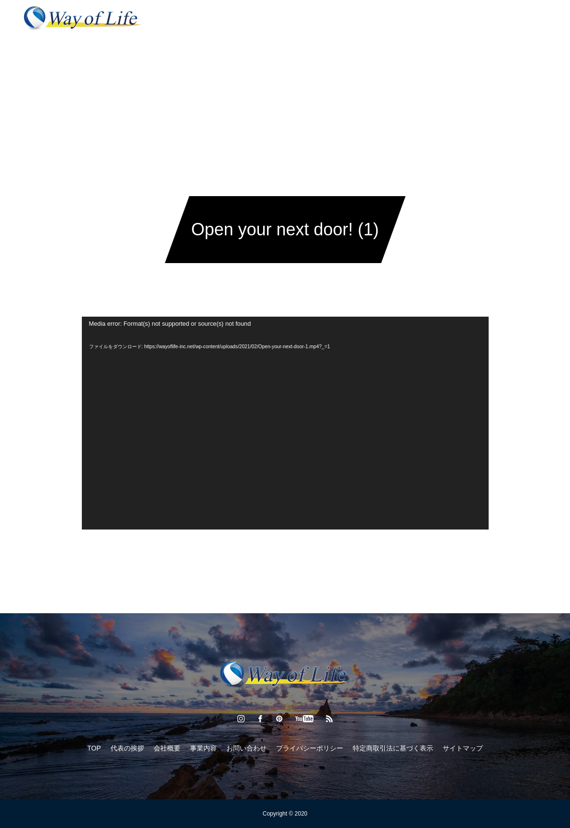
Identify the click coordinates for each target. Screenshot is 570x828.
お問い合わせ (380, 19)
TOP (94, 748)
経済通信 (281, 19)
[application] (285, 423)
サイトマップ (463, 748)
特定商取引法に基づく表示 (393, 748)
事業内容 (236, 19)
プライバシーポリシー (309, 748)
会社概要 (327, 19)
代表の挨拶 (186, 19)
